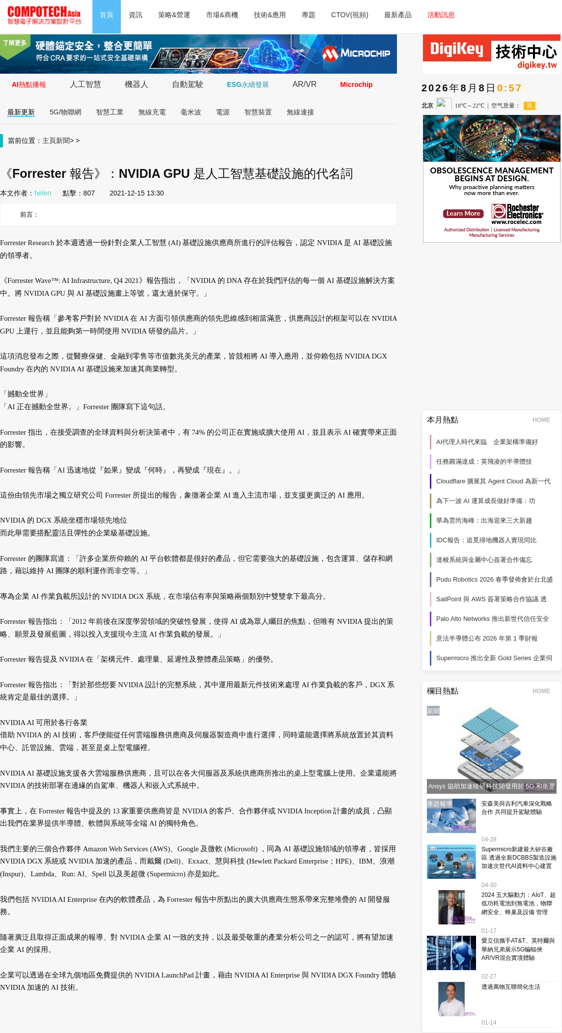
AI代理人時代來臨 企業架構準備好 (487, 442)
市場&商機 (222, 15)
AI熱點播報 (29, 84)
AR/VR (305, 84)
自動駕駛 (187, 84)
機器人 (136, 84)
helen (42, 193)
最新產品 (398, 15)
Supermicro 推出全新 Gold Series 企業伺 (494, 658)
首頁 (106, 15)
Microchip (356, 84)
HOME (545, 420)
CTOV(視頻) (349, 15)
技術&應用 (270, 15)
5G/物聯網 (66, 112)
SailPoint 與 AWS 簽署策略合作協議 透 (491, 599)
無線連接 (300, 112)
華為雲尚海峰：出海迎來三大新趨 (484, 520)
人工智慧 (85, 84)
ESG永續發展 (248, 84)
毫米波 (191, 112)
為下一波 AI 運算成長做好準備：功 (485, 500)
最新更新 (21, 112)
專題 (308, 15)
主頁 (49, 140)
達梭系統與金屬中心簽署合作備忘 (484, 559)
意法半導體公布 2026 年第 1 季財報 (487, 638)
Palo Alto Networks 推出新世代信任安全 (492, 618)
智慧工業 (110, 112)
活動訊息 (441, 15)
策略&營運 (174, 15)
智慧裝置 (258, 112)
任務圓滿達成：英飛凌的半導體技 (484, 461)
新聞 (63, 140)
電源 (223, 112)
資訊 (135, 15)
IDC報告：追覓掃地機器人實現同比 (486, 540)
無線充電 (152, 112)
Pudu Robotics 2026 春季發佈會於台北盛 (494, 579)
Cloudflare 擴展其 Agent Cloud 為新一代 (493, 481)
